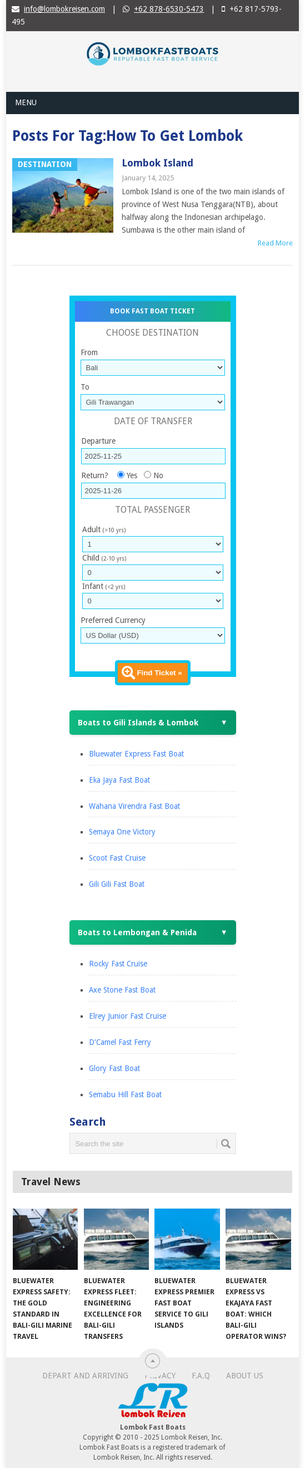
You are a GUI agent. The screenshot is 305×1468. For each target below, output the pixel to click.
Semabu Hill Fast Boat (125, 1094)
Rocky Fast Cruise (118, 963)
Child (104, 557)
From (89, 352)
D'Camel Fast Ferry (120, 1042)
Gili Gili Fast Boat (116, 884)
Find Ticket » (159, 673)
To (85, 386)
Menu (26, 102)
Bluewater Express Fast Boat (136, 753)
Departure (98, 440)
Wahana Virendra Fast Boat (134, 806)
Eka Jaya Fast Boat (119, 779)
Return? (94, 475)
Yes (132, 475)
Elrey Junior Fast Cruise (127, 1016)
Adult (104, 529)
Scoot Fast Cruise (117, 857)
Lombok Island (157, 163)
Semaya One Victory (122, 831)
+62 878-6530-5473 (169, 8)
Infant (103, 586)
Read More (275, 243)
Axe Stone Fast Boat (122, 989)
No (158, 475)
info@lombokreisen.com (64, 8)
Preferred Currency (113, 620)
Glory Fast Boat (114, 1068)
